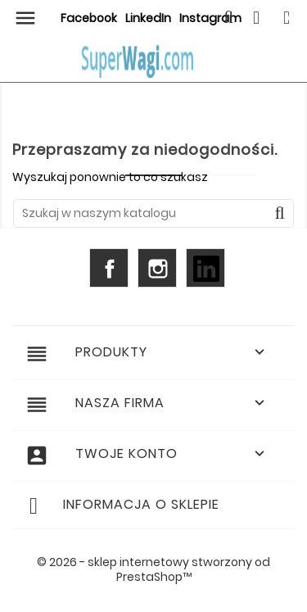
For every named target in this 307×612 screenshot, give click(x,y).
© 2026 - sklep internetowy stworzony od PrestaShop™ (153, 569)
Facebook (89, 18)
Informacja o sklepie (141, 504)
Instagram (157, 268)
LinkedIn (148, 18)
